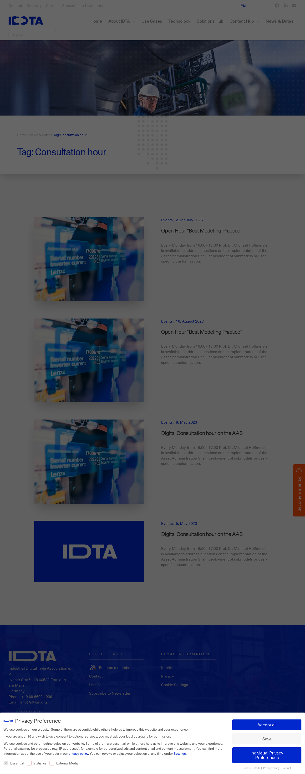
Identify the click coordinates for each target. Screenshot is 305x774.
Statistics (36, 761)
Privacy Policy (271, 766)
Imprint (287, 766)
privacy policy (78, 751)
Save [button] (267, 737)
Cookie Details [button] (252, 766)
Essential (14, 761)
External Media (64, 761)
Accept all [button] (266, 722)
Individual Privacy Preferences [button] (266, 753)
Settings (180, 751)
